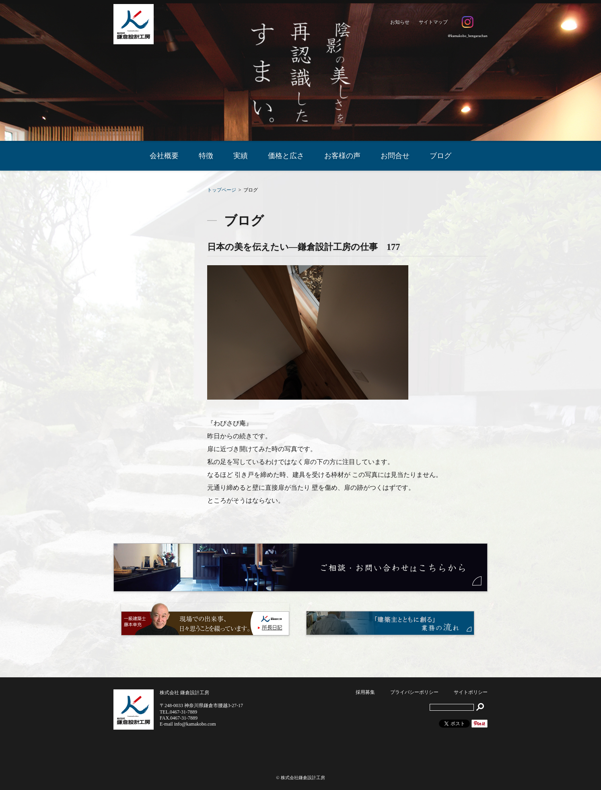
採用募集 (365, 692)
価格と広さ (286, 156)
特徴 (206, 156)
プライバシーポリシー (414, 692)
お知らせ (400, 22)
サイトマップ (433, 22)
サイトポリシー (471, 692)
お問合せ (395, 156)
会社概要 (164, 156)
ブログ (440, 156)
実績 (240, 156)
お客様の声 (342, 156)
